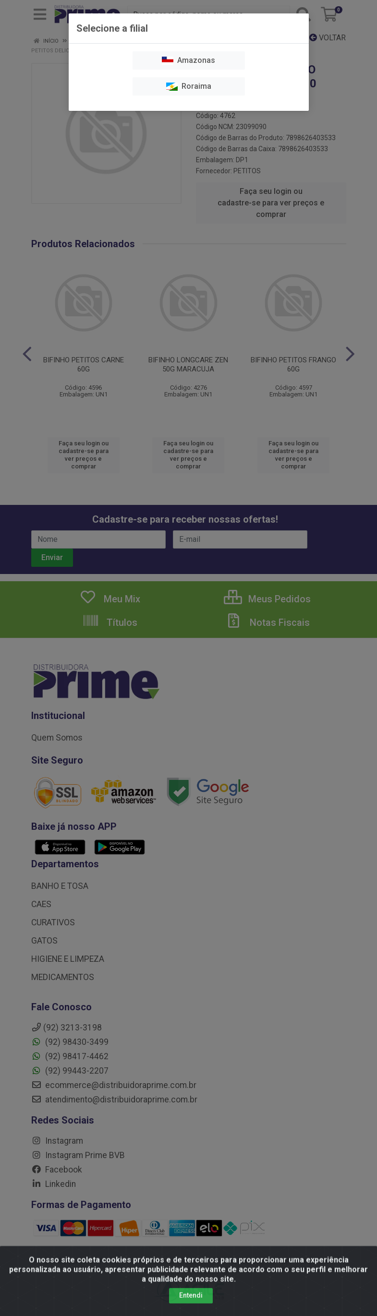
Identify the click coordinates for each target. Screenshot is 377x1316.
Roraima (188, 86)
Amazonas (188, 60)
